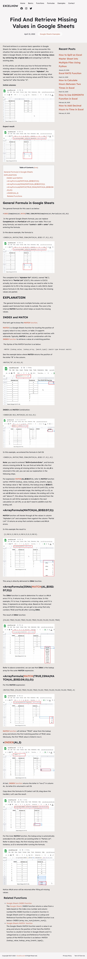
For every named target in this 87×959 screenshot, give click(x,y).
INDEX (6, 214)
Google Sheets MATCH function (20, 923)
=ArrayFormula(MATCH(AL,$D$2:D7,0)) (23, 181)
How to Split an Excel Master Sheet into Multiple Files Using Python (70, 60)
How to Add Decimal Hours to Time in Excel (71, 107)
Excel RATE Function (70, 73)
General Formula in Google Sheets (18, 172)
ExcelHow (10, 5)
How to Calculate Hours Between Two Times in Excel (70, 84)
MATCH (23, 214)
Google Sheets (16, 906)
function (30, 323)
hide (35, 167)
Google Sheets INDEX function (19, 903)
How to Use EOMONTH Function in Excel (71, 96)
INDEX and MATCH (14, 178)
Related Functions (14, 196)
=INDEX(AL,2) (12, 193)
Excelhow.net (21, 956)
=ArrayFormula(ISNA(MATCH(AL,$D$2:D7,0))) (26, 184)
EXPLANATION (10, 175)
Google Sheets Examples (50, 34)
